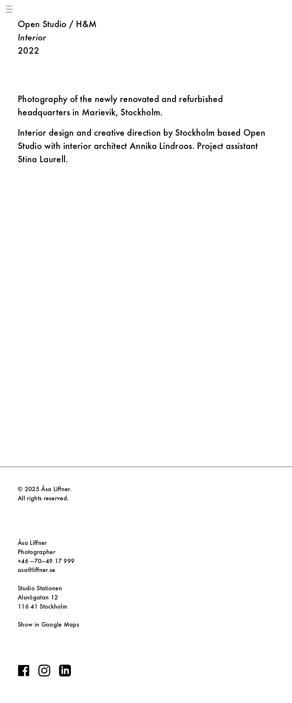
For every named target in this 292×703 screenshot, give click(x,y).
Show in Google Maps (48, 624)
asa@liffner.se (36, 570)
